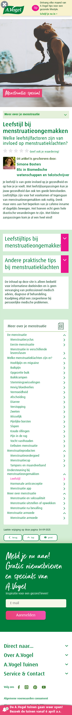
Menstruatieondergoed (24, 455)
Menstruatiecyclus (22, 339)
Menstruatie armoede (20, 512)
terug (12, 537)
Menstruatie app (20, 488)
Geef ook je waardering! (44, 151)
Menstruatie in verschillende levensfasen (28, 351)
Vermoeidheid (19, 392)
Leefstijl (15, 478)
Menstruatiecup (20, 460)
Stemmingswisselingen (25, 382)
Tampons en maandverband (28, 465)
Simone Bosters (29, 164)
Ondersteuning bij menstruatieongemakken (23, 472)
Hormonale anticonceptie (26, 483)
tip (35, 8)
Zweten (15, 411)
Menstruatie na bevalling (26, 508)
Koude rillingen (20, 431)
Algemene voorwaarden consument (26, 698)
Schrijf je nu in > (48, 14)
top (30, 537)
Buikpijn (15, 367)
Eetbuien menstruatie (23, 445)
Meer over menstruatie (21, 493)
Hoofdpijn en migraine (24, 362)
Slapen (14, 426)
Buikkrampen (18, 377)
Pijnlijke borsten (20, 421)
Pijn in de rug (18, 436)
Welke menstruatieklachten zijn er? (29, 358)
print (48, 537)
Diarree (15, 401)
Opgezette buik (19, 372)
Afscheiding (17, 397)
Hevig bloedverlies (22, 387)
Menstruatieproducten (21, 450)
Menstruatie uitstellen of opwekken (33, 503)
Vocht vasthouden (21, 441)
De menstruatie (17, 334)
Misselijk (16, 416)
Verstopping (17, 406)
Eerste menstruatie (22, 344)
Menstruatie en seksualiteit (27, 498)
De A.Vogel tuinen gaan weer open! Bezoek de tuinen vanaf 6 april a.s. (36, 709)
